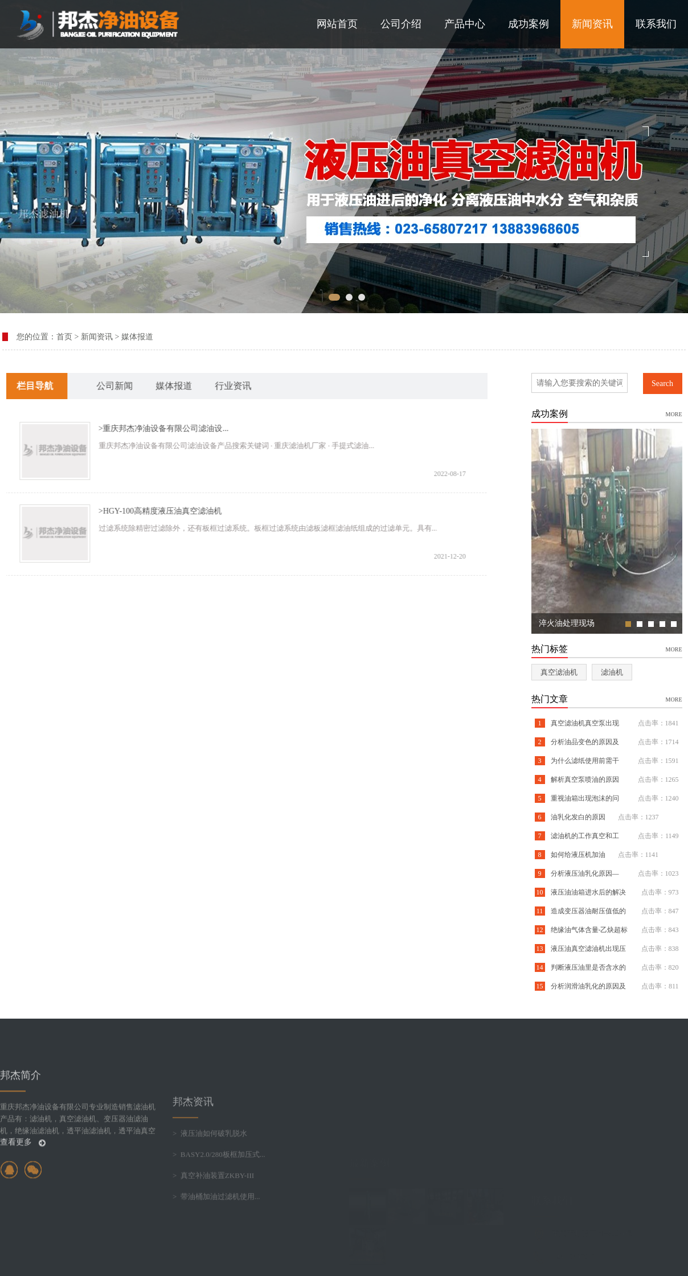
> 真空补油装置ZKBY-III (213, 1224)
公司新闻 (99, 386)
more (674, 413)
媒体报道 (137, 337)
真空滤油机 (559, 672)
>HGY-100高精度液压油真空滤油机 (144, 511)
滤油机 (612, 672)
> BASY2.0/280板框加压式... (219, 1203)
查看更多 (23, 1180)
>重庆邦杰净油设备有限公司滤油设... (148, 428)
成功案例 (528, 24)
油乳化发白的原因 (577, 817)
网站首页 (337, 24)
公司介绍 (400, 24)
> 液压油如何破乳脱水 (210, 1181)
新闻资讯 (592, 24)
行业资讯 (217, 386)
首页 (64, 337)
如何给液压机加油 (577, 855)
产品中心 (464, 24)
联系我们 (656, 24)
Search (662, 383)
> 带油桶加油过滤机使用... (216, 1245)
